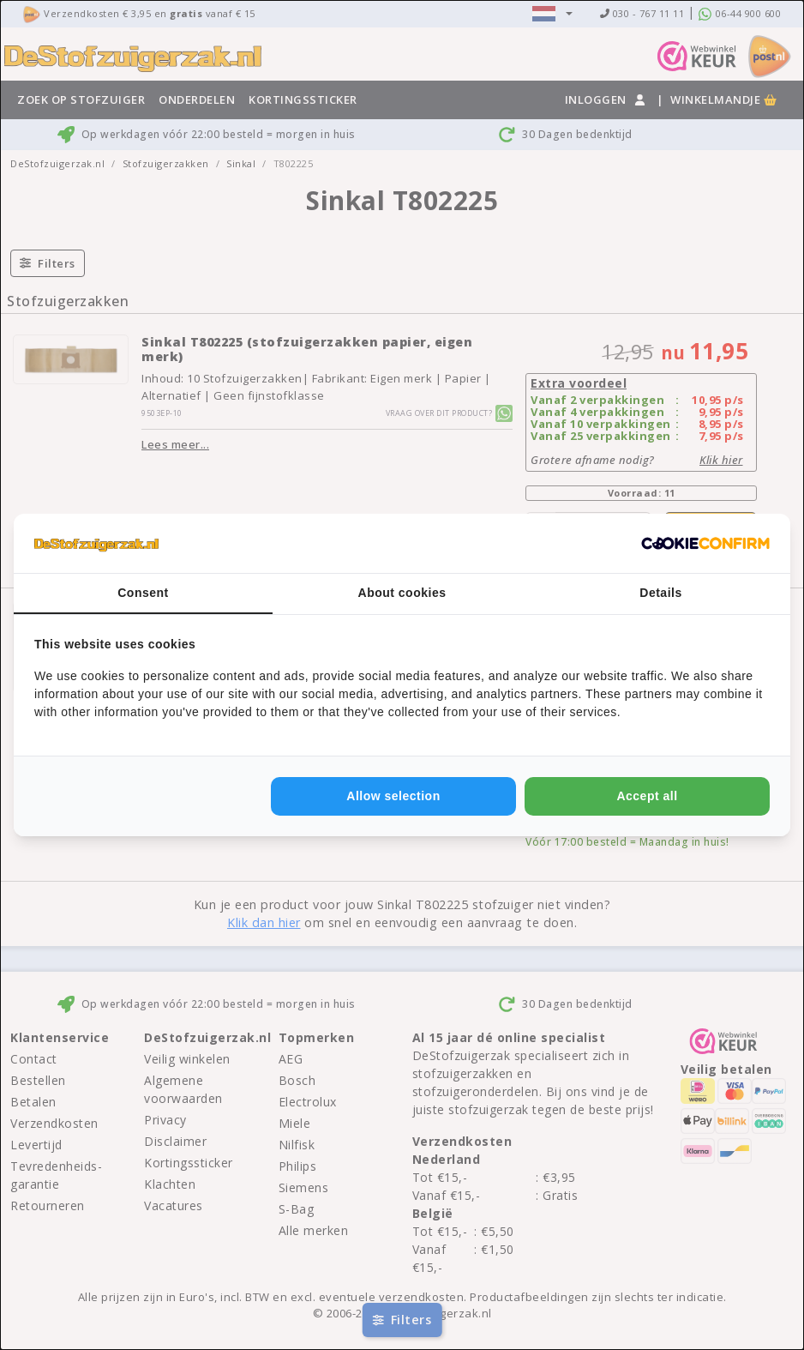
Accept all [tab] (646, 796)
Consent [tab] (143, 593)
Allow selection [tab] (393, 796)
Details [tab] (660, 593)
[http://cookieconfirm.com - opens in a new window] (705, 543)
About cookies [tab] (402, 593)
